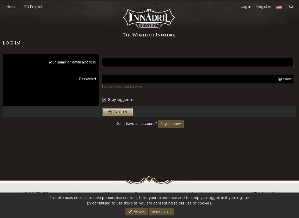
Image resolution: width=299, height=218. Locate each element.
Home (11, 6)
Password (87, 79)
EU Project (33, 6)
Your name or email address (72, 62)
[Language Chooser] (279, 6)
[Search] (291, 7)
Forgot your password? (122, 86)
